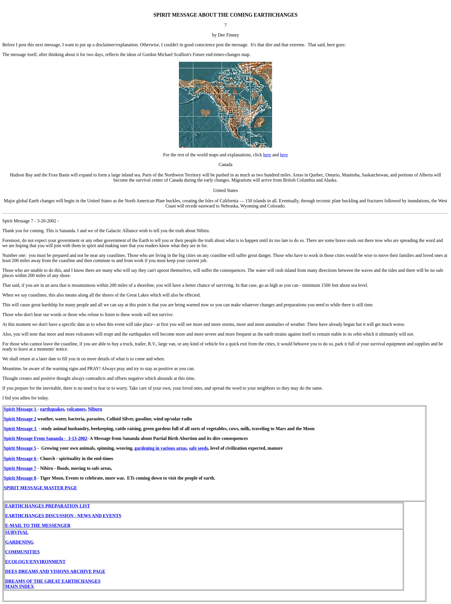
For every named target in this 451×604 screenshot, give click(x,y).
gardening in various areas (161, 448)
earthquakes (52, 409)
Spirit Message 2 (20, 418)
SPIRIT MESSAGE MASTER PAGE (40, 487)
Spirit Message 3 (20, 428)
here (267, 154)
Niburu (95, 409)
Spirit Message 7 (20, 468)
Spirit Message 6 (20, 458)
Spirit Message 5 (20, 448)
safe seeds (198, 448)
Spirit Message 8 (20, 478)
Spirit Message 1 (20, 409)
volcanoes (76, 409)
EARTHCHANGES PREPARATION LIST (47, 505)
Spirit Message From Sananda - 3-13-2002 (45, 438)
